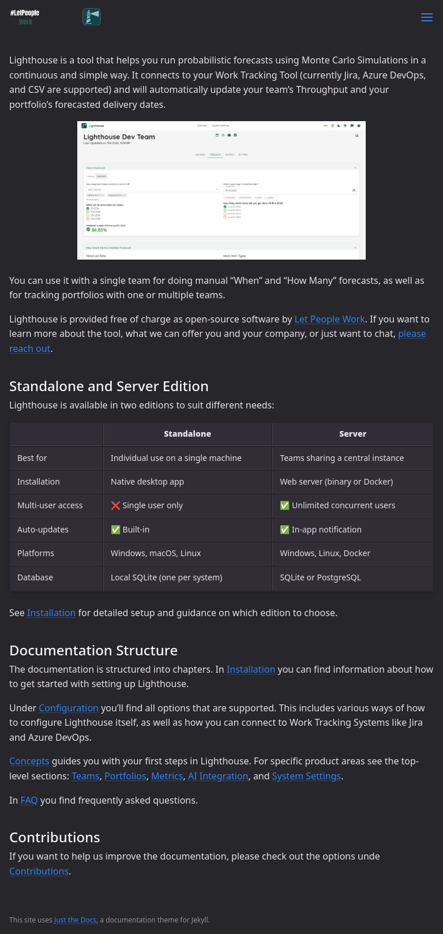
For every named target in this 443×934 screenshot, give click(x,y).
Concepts (29, 761)
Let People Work (330, 319)
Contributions (39, 871)
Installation (51, 612)
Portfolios (125, 776)
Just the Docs (75, 920)
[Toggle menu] (427, 17)
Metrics (167, 776)
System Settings (306, 776)
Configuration (69, 708)
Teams (85, 776)
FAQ (28, 800)
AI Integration (218, 776)
